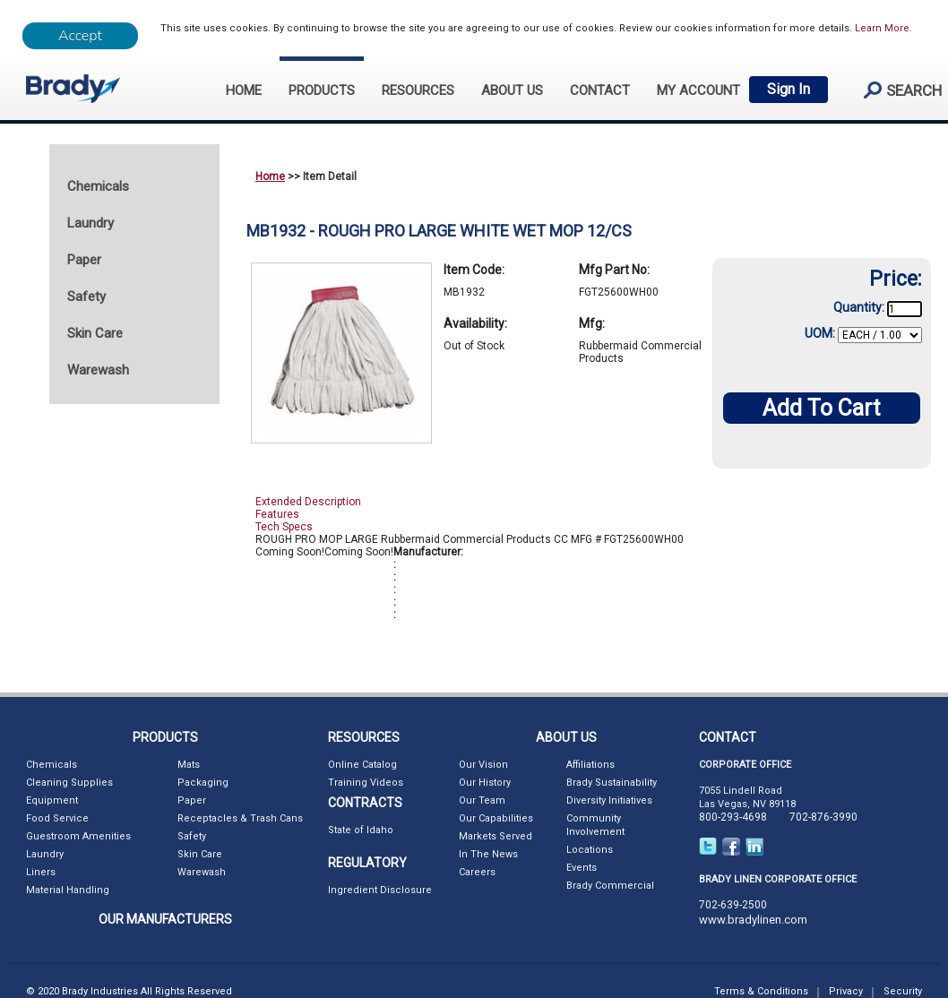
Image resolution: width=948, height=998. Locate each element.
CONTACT (600, 90)
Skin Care (199, 854)
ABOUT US (512, 90)
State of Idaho (360, 830)
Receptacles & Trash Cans (240, 818)
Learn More (882, 28)
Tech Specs (284, 527)
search (895, 90)
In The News (488, 854)
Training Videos (365, 782)
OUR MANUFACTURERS (165, 919)
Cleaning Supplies (69, 782)
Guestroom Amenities (78, 836)
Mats (188, 764)
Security (902, 991)
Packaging (202, 782)
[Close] (80, 35)
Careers (477, 872)
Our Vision (483, 764)
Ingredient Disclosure (380, 890)
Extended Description (308, 501)
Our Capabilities (496, 818)
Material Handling (67, 890)
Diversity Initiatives (609, 800)
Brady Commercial (610, 885)
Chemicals (51, 764)
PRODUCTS (322, 90)
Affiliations (590, 764)
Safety (191, 836)
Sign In (788, 89)
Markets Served (495, 836)
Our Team (482, 800)
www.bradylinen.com (753, 919)
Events (581, 867)
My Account (698, 90)
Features (277, 514)
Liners (41, 872)
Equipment (52, 800)
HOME (244, 90)
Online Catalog (362, 764)
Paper (191, 800)
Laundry (45, 854)
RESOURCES (418, 90)
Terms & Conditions (761, 991)
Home (270, 176)
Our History (485, 782)
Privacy (846, 991)
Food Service (57, 818)
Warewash (201, 872)
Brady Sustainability (611, 782)
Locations (589, 850)
